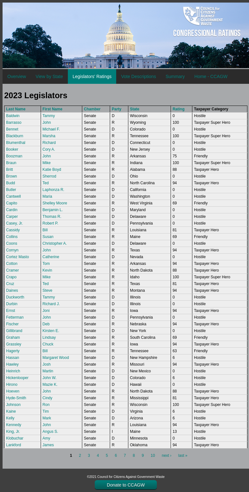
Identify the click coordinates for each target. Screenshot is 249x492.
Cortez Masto (17, 257)
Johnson (13, 404)
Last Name (16, 109)
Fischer (12, 324)
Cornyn (12, 250)
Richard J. (51, 304)
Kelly (10, 418)
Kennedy (13, 425)
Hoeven (12, 391)
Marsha (49, 136)
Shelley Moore (55, 203)
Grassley (13, 344)
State (134, 109)
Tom (46, 263)
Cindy (47, 398)
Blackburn (14, 136)
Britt (9, 169)
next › (166, 455)
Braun (11, 163)
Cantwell (13, 196)
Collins (12, 236)
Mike (47, 163)
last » (183, 455)
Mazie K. (50, 384)
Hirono (11, 384)
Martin (48, 371)
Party (116, 109)
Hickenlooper (17, 378)
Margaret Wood (56, 357)
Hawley (12, 364)
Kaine (11, 411)
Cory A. (49, 149)
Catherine (51, 257)
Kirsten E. (51, 331)
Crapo (11, 277)
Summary (175, 76)
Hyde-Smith (16, 398)
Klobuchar (14, 438)
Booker (12, 149)
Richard (49, 142)
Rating (178, 109)
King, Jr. (13, 431)
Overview (16, 76)
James (48, 445)
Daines (12, 290)
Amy (46, 438)
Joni (46, 310)
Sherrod (49, 176)
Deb (46, 324)
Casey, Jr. (14, 223)
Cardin (11, 210)
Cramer (12, 270)
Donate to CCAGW (126, 485)
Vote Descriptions (138, 76)
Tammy (49, 116)
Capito (11, 203)
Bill (45, 230)
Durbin (11, 304)
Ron (46, 404)
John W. (49, 378)
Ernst (10, 310)
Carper (12, 216)
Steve (47, 290)
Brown (11, 176)
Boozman (14, 156)
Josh (47, 364)
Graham (13, 337)
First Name (52, 109)
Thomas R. (52, 216)
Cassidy (13, 230)
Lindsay (49, 337)
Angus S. (50, 431)
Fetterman (15, 317)
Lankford (13, 445)
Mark (47, 418)
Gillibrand (14, 331)
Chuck (48, 344)
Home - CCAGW (210, 76)
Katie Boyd (52, 169)
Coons (11, 243)
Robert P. (50, 223)
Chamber (92, 109)
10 (153, 455)
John (47, 122)
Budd (10, 183)
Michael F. (51, 129)
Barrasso (13, 122)
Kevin (47, 270)
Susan (48, 236)
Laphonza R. (53, 189)
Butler (11, 189)
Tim (46, 411)
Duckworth (15, 297)
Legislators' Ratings (92, 76)
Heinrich (13, 371)
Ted (46, 183)
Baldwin (13, 116)
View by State (49, 76)
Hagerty (13, 351)
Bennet (12, 129)
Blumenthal (15, 142)
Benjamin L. (53, 210)
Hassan (12, 357)
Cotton (11, 263)
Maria (47, 196)
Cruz (10, 284)
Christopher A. (55, 243)
